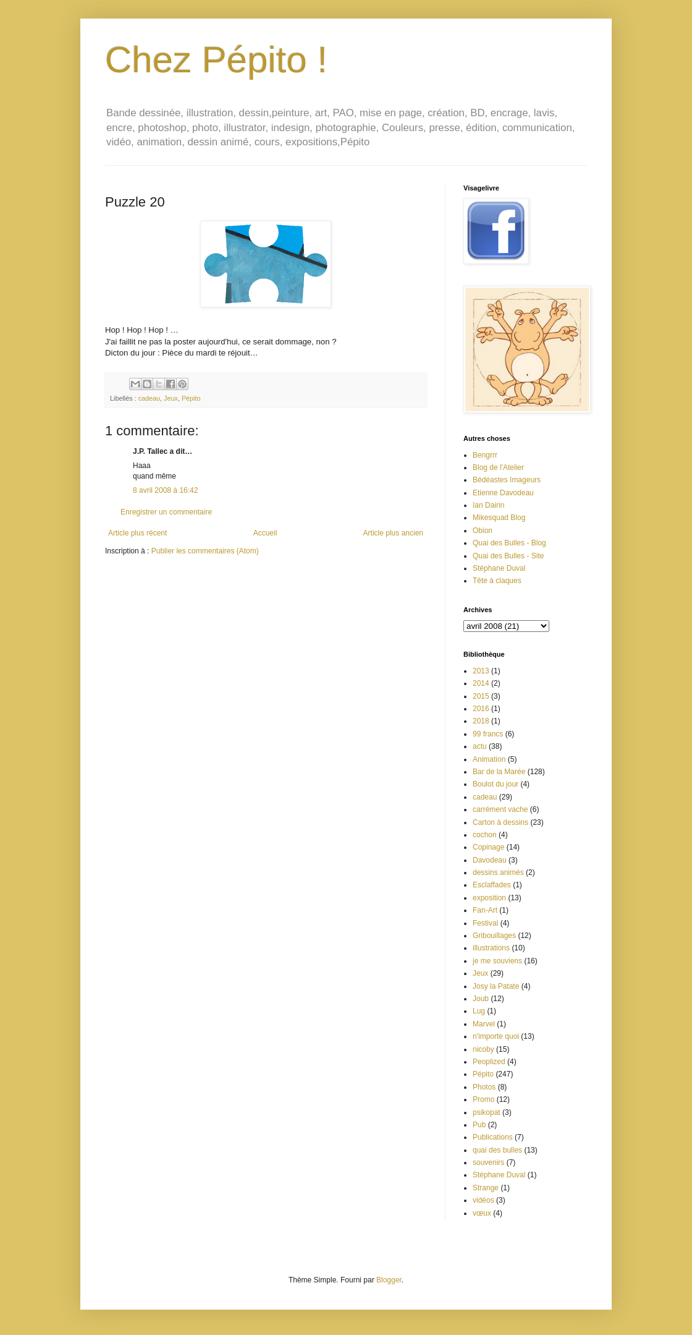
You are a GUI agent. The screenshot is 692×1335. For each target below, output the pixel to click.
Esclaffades (492, 885)
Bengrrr (485, 455)
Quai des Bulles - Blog (509, 543)
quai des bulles (497, 1150)
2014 (481, 683)
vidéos (483, 1200)
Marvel (484, 1024)
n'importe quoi (496, 1036)
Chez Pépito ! (216, 59)
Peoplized (489, 1061)
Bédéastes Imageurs (507, 480)
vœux (482, 1213)
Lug (479, 1011)
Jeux (171, 398)
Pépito (191, 398)
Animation (489, 759)
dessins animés (498, 872)
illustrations (491, 948)
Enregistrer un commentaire (166, 512)
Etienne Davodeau (503, 492)
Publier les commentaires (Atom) (205, 551)
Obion (482, 530)
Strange (486, 1188)
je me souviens (497, 961)
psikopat (486, 1112)
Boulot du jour (495, 784)
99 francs (488, 734)
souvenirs (488, 1162)
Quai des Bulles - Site (508, 556)
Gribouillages (494, 935)
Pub (479, 1124)
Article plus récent (137, 533)
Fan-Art (485, 910)
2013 (481, 671)
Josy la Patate (496, 986)
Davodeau (490, 860)
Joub (481, 998)
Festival (485, 923)
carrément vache (500, 809)
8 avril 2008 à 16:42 (165, 490)
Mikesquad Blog (499, 517)
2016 (481, 708)
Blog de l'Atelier (498, 467)
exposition (489, 898)
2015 (481, 696)
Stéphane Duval (499, 568)
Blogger (389, 1280)
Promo (483, 1099)
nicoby (483, 1049)
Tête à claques (497, 580)
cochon (485, 834)
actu (480, 746)
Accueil (265, 533)
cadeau (149, 398)
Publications (493, 1137)
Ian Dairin (488, 505)
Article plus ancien (393, 533)
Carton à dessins (500, 822)
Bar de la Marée (499, 771)
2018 (481, 721)
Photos (484, 1087)
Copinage (488, 847)
